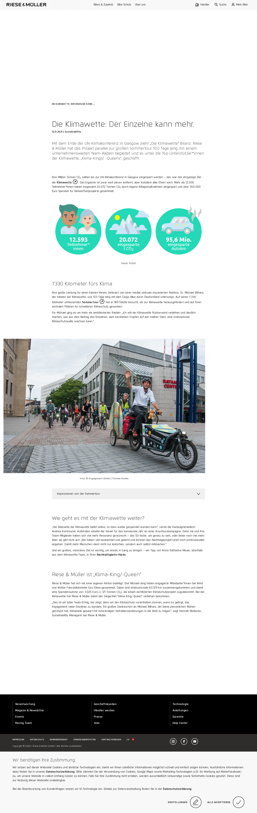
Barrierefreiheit (59, 739)
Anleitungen (180, 710)
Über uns (140, 4)
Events (19, 716)
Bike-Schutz (124, 4)
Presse (98, 716)
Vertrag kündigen (111, 739)
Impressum (18, 739)
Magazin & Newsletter (29, 710)
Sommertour (90, 302)
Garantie (178, 716)
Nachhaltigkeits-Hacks (111, 554)
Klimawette (64, 182)
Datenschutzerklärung (60, 771)
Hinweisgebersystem (85, 739)
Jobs (97, 723)
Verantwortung (25, 704)
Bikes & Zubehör (103, 4)
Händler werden (104, 710)
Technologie (180, 704)
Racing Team (23, 723)
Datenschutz (37, 739)
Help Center (180, 723)
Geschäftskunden (105, 704)
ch (130, 739)
